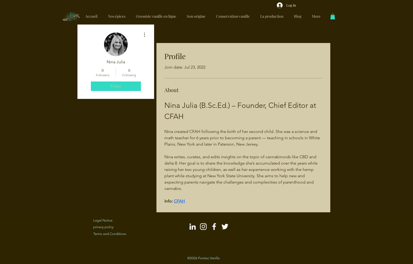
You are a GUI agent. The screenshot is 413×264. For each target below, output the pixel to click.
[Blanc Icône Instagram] (203, 226)
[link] (332, 17)
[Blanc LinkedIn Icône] (192, 226)
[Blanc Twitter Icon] (224, 226)
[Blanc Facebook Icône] (214, 226)
